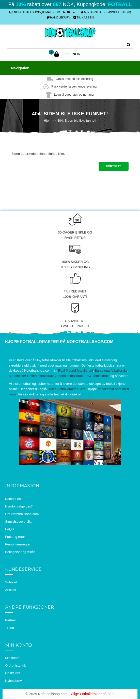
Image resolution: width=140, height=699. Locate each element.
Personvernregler (17, 544)
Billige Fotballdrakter (85, 694)
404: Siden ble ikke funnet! (76, 120)
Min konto (91, 12)
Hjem (47, 120)
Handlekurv (59, 17)
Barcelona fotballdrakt (111, 370)
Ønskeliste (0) (117, 12)
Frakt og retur (15, 537)
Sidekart (11, 582)
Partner (10, 620)
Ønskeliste (13, 673)
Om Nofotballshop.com (22, 514)
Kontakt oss (13, 499)
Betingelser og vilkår (20, 552)
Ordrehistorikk (15, 665)
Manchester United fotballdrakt (31, 376)
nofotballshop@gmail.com (34, 12)
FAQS (9, 529)
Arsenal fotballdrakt (69, 376)
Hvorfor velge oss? (19, 506)
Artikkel (10, 590)
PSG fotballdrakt (97, 376)
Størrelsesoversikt (18, 521)
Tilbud (9, 628)
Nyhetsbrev (13, 681)
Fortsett (113, 166)
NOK (66, 12)
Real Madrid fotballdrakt (75, 370)
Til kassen (83, 17)
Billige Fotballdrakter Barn (66, 389)
